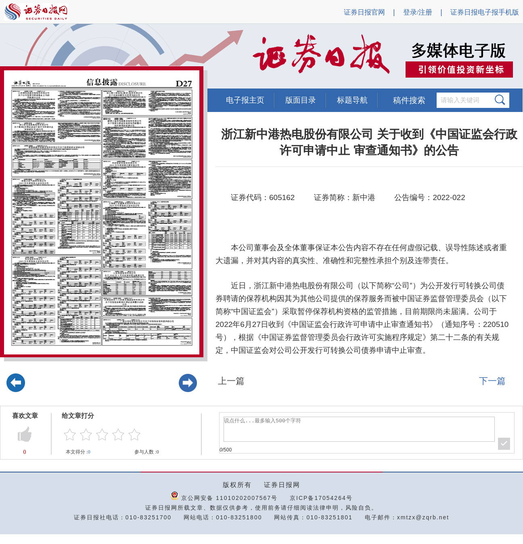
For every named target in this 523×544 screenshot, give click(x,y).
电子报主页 (245, 100)
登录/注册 (418, 12)
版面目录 (300, 100)
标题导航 (352, 100)
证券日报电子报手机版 (484, 12)
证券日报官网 (364, 12)
